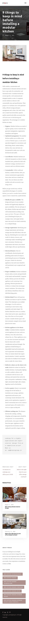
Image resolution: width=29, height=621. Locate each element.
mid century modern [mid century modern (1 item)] (10, 577)
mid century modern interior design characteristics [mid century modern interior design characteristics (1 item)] (13, 601)
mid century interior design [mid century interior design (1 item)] (12, 574)
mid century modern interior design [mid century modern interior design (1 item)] (13, 595)
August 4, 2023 (9, 504)
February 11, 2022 (10, 531)
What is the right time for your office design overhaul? (13, 534)
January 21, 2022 (9, 35)
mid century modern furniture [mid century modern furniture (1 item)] (13, 587)
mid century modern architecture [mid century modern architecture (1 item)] (10, 582)
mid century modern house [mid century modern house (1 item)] (12, 591)
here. (10, 563)
